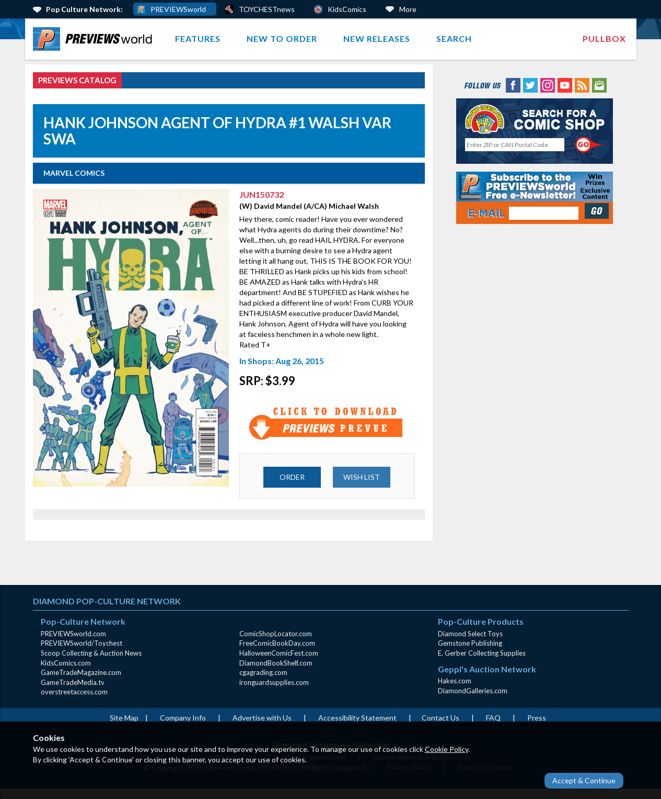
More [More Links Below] (407, 9)
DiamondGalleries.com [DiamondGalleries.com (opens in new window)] (472, 691)
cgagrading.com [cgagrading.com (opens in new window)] (263, 672)
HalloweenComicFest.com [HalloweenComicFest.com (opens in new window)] (278, 653)
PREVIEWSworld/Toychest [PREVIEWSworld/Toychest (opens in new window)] (81, 643)
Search (454, 38)
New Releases (376, 38)
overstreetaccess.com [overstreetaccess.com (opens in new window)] (74, 692)
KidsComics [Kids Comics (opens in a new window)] (347, 9)
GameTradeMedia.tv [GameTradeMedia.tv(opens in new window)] (73, 682)
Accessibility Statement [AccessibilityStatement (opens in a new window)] (357, 717)
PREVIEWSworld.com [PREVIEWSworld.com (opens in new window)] (73, 633)
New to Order (282, 38)
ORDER (292, 476)
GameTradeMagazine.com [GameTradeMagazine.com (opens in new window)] (81, 672)
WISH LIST (361, 476)
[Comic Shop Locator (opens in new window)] (534, 118)
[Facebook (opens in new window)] (513, 84)
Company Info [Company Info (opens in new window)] (183, 717)
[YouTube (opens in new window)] (565, 84)
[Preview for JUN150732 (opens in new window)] (326, 422)
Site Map (124, 717)
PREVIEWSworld (178, 9)
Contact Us (440, 717)
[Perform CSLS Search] (590, 144)
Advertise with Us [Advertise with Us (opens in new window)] (262, 717)
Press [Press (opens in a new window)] (536, 717)
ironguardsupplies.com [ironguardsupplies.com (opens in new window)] (274, 682)
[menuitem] (95, 39)
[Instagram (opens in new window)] (547, 84)
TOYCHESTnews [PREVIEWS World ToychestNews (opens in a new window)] (267, 9)
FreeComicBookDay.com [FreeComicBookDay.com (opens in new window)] (277, 643)
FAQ (493, 717)
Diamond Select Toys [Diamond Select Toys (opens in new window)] (470, 633)
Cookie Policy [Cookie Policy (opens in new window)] (446, 749)
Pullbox (604, 38)
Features (198, 38)
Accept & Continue (584, 780)
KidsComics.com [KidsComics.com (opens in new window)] (66, 663)
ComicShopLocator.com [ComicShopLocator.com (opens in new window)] (275, 633)
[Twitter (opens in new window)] (530, 84)
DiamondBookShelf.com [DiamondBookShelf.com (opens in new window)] (275, 663)
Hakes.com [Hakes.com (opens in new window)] (454, 681)
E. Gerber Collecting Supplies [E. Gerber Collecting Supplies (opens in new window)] (482, 653)
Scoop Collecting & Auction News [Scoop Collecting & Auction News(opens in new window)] (91, 653)
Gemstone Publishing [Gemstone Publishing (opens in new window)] (470, 643)
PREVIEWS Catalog (77, 80)
